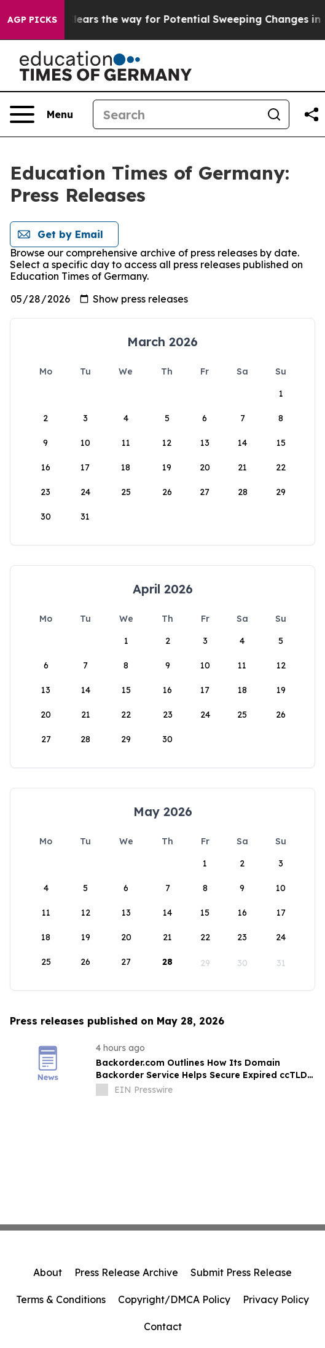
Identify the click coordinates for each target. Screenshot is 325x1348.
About (47, 1272)
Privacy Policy (276, 1299)
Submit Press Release (241, 1272)
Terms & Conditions (61, 1299)
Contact (163, 1326)
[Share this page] (311, 114)
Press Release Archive (126, 1272)
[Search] (176, 114)
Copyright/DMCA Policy (174, 1299)
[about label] (102, 1090)
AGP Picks (32, 19)
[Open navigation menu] (41, 114)
